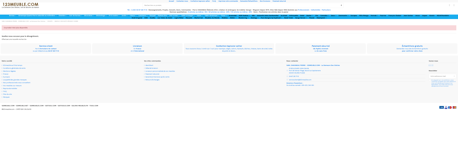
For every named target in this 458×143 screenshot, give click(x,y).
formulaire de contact (48, 49)
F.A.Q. (214, 1)
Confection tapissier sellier (200, 1)
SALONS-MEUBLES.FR (80, 106)
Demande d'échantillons (249, 1)
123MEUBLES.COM (37, 106)
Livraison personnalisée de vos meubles (160, 71)
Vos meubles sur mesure (12, 86)
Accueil (171, 1)
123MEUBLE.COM (8, 106)
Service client (45, 46)
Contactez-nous (182, 1)
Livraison (137, 46)
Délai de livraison (151, 68)
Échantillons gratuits (412, 46)
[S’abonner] (454, 76)
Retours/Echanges (152, 80)
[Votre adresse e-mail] (440, 76)
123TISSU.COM (50, 106)
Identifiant (149, 65)
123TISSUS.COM (64, 106)
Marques (6, 97)
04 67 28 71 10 (53, 51)
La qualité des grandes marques (15, 80)
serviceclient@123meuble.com (300, 80)
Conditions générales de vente (14, 68)
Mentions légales (9, 71)
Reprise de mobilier (10, 88)
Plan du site (7, 94)
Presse (5, 74)
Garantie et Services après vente (157, 77)
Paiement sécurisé (279, 1)
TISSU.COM (94, 106)
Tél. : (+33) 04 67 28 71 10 (137, 10)
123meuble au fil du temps (12, 65)
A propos (6, 77)
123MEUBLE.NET (22, 106)
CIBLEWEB (27, 109)
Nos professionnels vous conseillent (16, 83)
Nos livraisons (265, 1)
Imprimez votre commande (228, 1)
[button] (12, 16)
